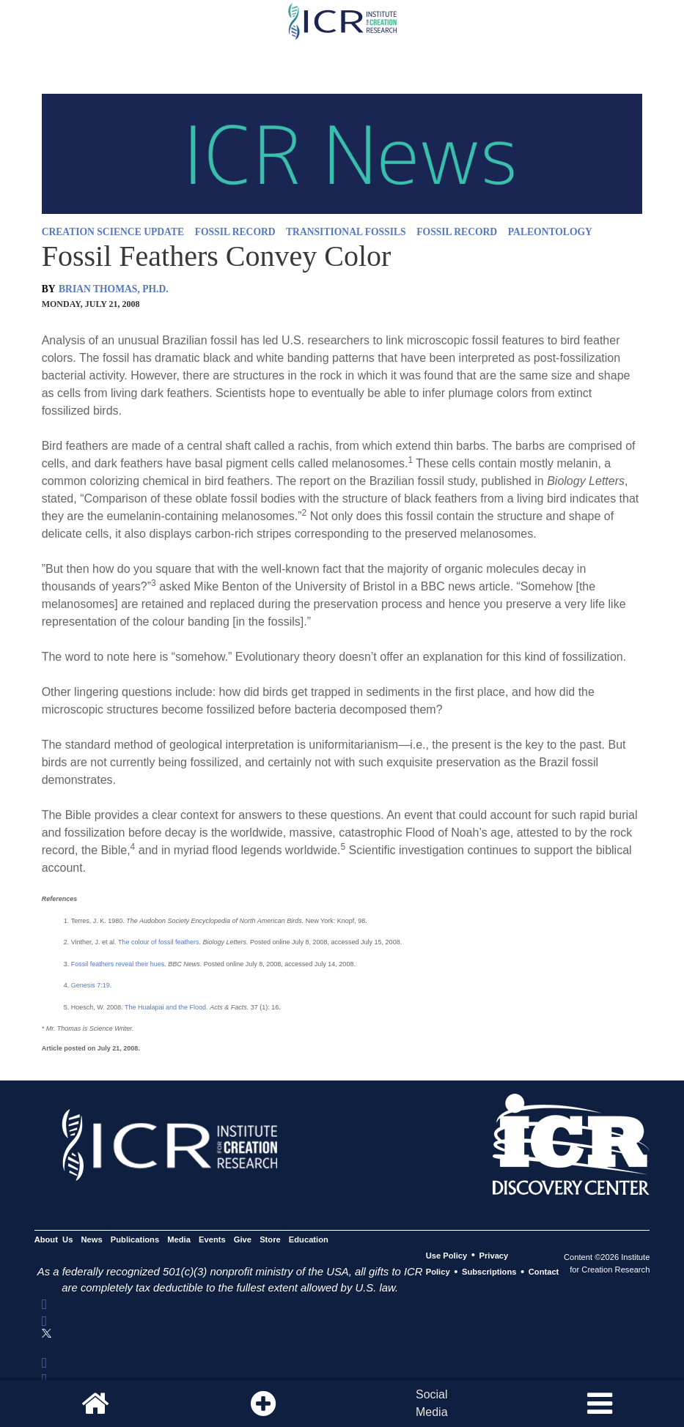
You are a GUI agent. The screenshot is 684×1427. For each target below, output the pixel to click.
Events (212, 1239)
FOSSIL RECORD (235, 231)
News (92, 1239)
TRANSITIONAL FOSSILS (346, 231)
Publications (135, 1239)
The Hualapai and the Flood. (166, 1007)
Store (270, 1239)
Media (179, 1239)
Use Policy (446, 1255)
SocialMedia (432, 1403)
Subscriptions (489, 1272)
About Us (53, 1239)
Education (308, 1239)
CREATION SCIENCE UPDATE (113, 231)
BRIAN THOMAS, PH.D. (114, 288)
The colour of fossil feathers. (159, 942)
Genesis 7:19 (90, 985)
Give (242, 1239)
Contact (544, 1272)
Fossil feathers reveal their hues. (118, 964)
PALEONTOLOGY (550, 231)
